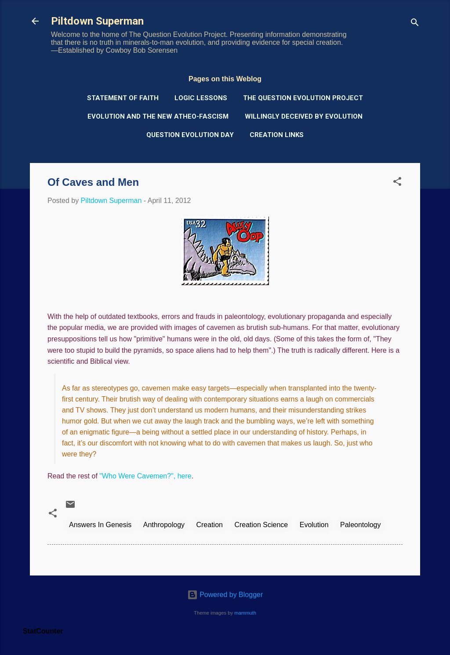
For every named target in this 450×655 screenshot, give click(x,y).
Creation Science (261, 524)
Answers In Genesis (100, 524)
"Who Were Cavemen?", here (145, 476)
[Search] (415, 24)
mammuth (245, 612)
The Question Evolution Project (303, 98)
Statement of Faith (123, 98)
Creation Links (277, 135)
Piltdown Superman (97, 21)
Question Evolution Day (190, 135)
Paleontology (360, 524)
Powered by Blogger (225, 594)
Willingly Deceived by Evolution (304, 116)
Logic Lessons (200, 98)
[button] (397, 183)
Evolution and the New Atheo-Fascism (158, 116)
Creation (209, 524)
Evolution (314, 524)
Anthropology (164, 524)
